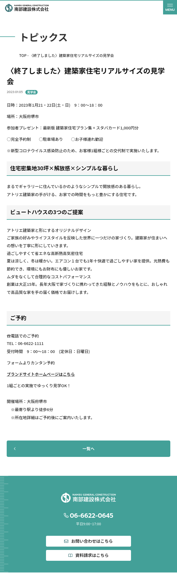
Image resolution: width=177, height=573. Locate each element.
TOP (22, 55)
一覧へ (53, 448)
